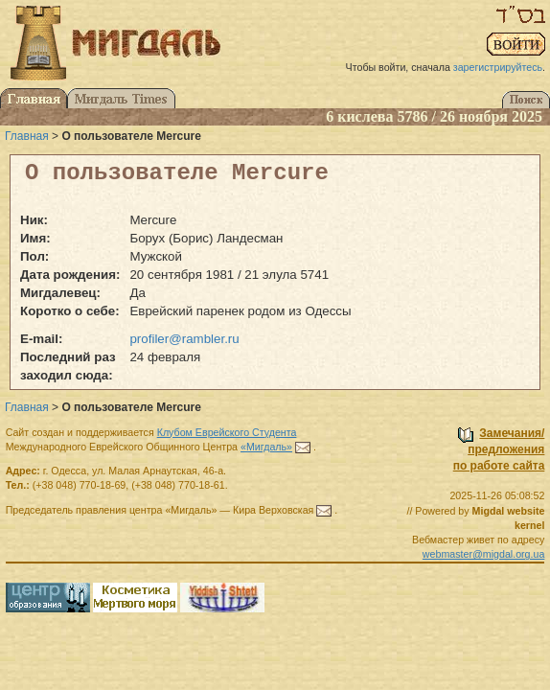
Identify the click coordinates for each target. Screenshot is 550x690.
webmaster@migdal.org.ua (484, 554)
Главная (27, 136)
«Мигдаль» (266, 446)
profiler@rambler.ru (184, 339)
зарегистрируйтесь (497, 67)
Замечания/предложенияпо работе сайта (499, 449)
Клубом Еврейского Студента (227, 432)
